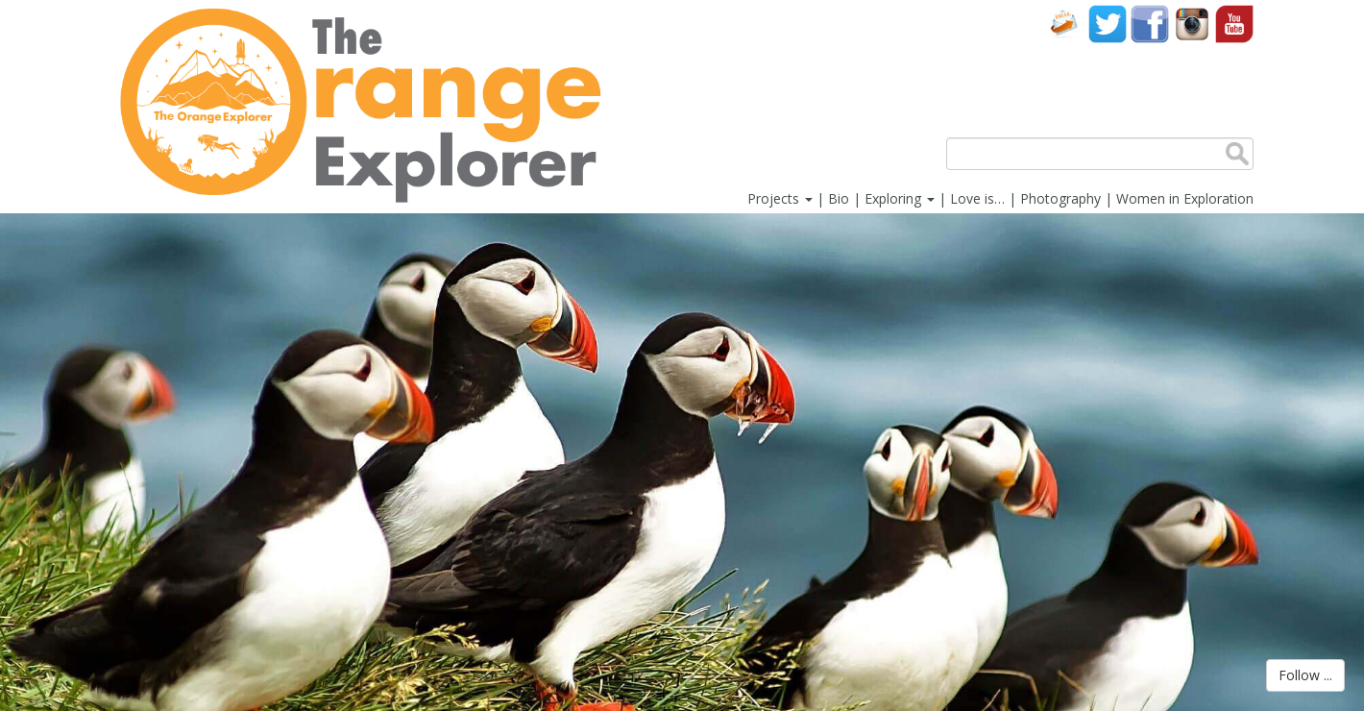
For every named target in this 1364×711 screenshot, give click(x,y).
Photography (1060, 198)
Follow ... (1305, 675)
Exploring (900, 198)
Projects (780, 198)
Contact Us (1065, 23)
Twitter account (1107, 23)
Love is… (977, 198)
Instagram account (1192, 23)
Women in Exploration (1185, 198)
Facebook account (1150, 23)
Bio (838, 198)
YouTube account (1234, 23)
